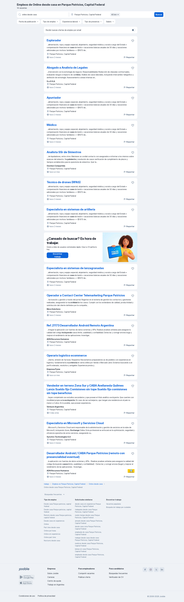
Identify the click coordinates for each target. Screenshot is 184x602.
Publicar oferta (84, 577)
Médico (52, 125)
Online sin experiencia (52, 534)
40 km (115, 14)
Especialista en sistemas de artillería (71, 209)
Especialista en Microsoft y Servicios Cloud (75, 423)
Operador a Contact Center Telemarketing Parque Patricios (86, 295)
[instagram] (150, 569)
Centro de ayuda (54, 581)
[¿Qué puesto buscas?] (43, 14)
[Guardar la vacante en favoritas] (132, 40)
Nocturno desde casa (52, 541)
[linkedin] (162, 569)
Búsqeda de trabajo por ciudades (118, 507)
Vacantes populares (113, 504)
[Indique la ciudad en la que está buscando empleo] (95, 14)
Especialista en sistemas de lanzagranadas (75, 268)
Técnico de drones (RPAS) (64, 182)
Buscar (159, 14)
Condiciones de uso (27, 596)
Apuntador (54, 97)
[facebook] (145, 569)
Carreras (50, 577)
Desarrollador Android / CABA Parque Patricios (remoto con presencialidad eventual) (86, 455)
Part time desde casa (52, 527)
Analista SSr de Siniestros (64, 152)
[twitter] (156, 569)
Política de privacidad (46, 596)
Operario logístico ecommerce (67, 355)
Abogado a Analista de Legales (67, 67)
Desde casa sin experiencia (54, 521)
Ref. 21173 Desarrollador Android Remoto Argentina (80, 325)
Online (46, 524)
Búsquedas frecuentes (55, 494)
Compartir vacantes (86, 573)
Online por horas (50, 531)
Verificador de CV (116, 577)
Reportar (128, 57)
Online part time (50, 537)
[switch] (133, 30)
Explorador (54, 40)
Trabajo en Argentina (55, 584)
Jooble (162, 596)
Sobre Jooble (52, 573)
